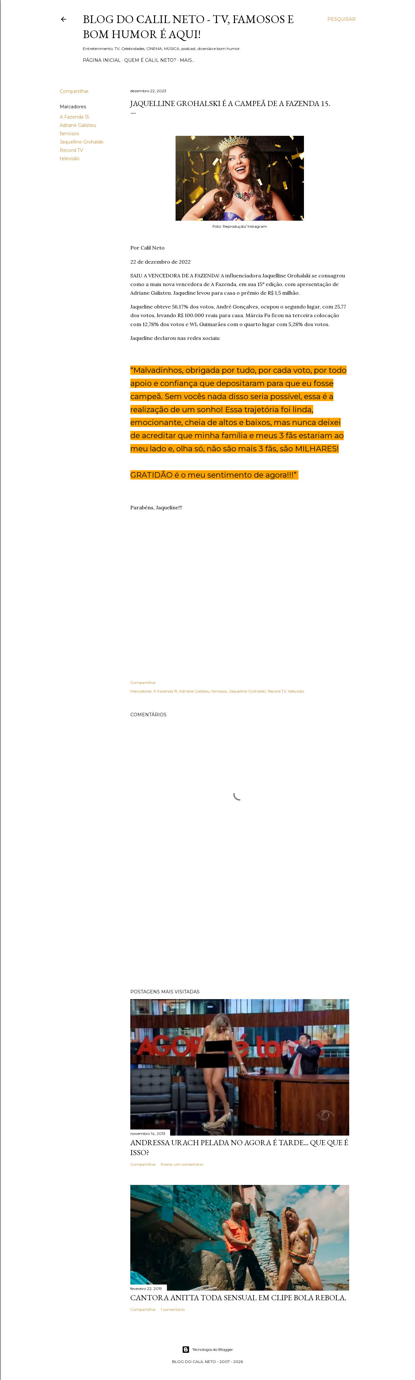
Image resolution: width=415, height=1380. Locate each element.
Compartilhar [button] (74, 91)
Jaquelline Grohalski (81, 142)
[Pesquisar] (341, 19)
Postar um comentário (182, 1164)
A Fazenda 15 (74, 117)
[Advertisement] (239, 928)
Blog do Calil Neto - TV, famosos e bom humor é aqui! (188, 27)
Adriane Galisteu (78, 125)
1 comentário (173, 1309)
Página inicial (102, 60)
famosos (69, 133)
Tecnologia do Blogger (207, 1349)
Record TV (71, 150)
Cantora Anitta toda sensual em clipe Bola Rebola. (238, 1297)
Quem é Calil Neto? (150, 60)
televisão (70, 158)
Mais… (187, 60)
